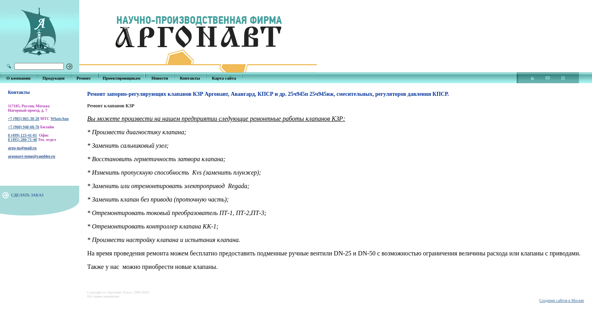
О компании (18, 78)
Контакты (190, 78)
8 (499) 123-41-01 (22, 135)
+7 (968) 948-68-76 (23, 127)
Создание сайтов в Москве (561, 300)
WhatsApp (59, 118)
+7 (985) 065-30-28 (23, 118)
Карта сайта (224, 78)
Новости (159, 78)
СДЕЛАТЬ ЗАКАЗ (27, 195)
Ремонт (83, 78)
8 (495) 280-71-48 (22, 139)
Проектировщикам (121, 78)
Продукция (53, 78)
